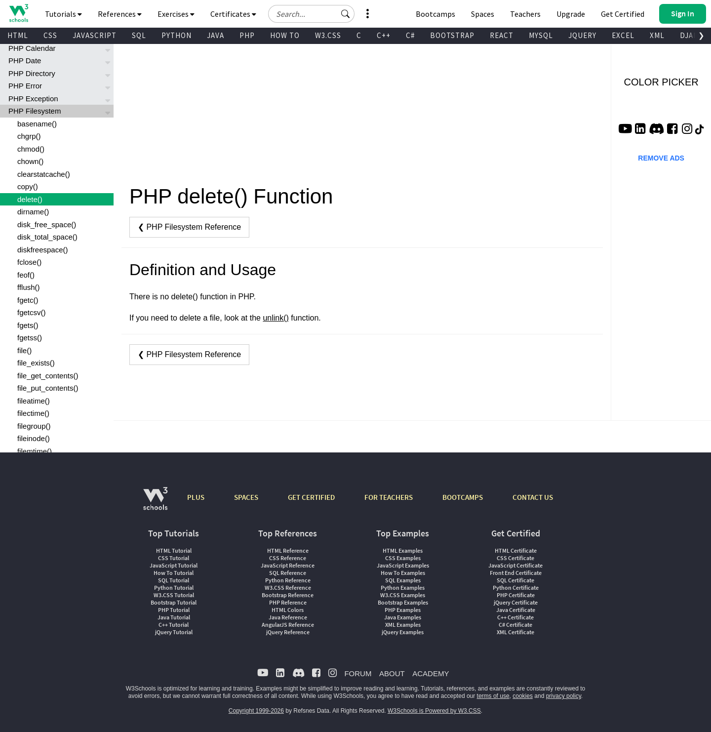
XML (657, 35)
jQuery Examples (403, 632)
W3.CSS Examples (402, 595)
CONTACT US (533, 497)
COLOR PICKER (661, 82)
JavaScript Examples (403, 565)
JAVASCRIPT (95, 35)
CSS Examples (403, 558)
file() (24, 350)
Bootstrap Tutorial (174, 602)
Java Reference (288, 617)
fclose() (29, 262)
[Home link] (18, 13)
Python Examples (403, 587)
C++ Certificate (515, 617)
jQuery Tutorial (174, 632)
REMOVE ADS (661, 158)
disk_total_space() (47, 237)
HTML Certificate (516, 550)
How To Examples (403, 572)
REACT (502, 35)
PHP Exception (33, 98)
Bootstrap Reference (288, 595)
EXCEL (623, 35)
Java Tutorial (174, 617)
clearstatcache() (43, 174)
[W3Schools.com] (155, 503)
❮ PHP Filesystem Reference (189, 227)
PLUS (195, 497)
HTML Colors (288, 609)
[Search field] (311, 14)
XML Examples (403, 624)
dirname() (33, 211)
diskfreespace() (42, 249)
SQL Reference (287, 572)
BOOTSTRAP (452, 35)
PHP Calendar (32, 48)
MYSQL (541, 35)
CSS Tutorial (173, 558)
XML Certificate (515, 632)
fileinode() (33, 438)
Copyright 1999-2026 (256, 710)
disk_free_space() (46, 224)
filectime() (33, 413)
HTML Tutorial (174, 550)
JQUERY (582, 35)
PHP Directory (31, 73)
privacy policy (563, 695)
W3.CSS (328, 35)
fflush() (28, 287)
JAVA (215, 35)
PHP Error (25, 85)
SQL (139, 35)
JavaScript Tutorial (174, 565)
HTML (17, 35)
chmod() (30, 149)
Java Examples (402, 617)
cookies (523, 695)
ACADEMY (430, 673)
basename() (37, 124)
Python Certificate (516, 587)
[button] (345, 13)
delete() (29, 199)
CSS (50, 35)
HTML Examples (403, 550)
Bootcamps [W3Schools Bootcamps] (435, 14)
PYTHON (176, 35)
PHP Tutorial (174, 609)
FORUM (357, 673)
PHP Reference (288, 602)
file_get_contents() (47, 375)
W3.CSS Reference (288, 587)
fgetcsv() (31, 312)
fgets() (28, 325)
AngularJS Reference (288, 624)
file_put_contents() (47, 388)
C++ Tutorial (173, 624)
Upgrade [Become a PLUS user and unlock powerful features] (570, 14)
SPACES (246, 497)
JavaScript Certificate (515, 565)
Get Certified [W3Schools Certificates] (622, 14)
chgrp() (29, 136)
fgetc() (28, 300)
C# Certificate (515, 624)
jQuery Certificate (516, 602)
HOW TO (285, 35)
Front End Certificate (516, 572)
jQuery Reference (288, 632)
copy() (27, 186)
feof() (26, 275)
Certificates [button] (233, 14)
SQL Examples (403, 580)
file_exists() (36, 363)
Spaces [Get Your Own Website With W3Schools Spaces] (482, 14)
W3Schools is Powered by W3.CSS (434, 710)
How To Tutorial (174, 572)
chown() (30, 161)
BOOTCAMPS (462, 497)
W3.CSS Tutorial (174, 595)
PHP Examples (403, 609)
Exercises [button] (176, 14)
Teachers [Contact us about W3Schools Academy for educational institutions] (525, 14)
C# (410, 35)
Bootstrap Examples (403, 602)
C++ (384, 35)
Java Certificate (515, 609)
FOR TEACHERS (388, 497)
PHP (247, 35)
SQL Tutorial (173, 580)
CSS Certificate (515, 558)
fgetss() (29, 337)
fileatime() (33, 401)
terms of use (493, 695)
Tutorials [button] (63, 14)
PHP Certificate (516, 595)
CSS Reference (287, 558)
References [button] (120, 14)
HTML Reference (288, 550)
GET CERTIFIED (311, 497)
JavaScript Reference (288, 565)
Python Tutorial (174, 587)
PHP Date (24, 60)
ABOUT (392, 673)
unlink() (275, 318)
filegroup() (34, 426)
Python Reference (288, 580)
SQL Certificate (515, 580)
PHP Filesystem (34, 111)
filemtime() (34, 451)
